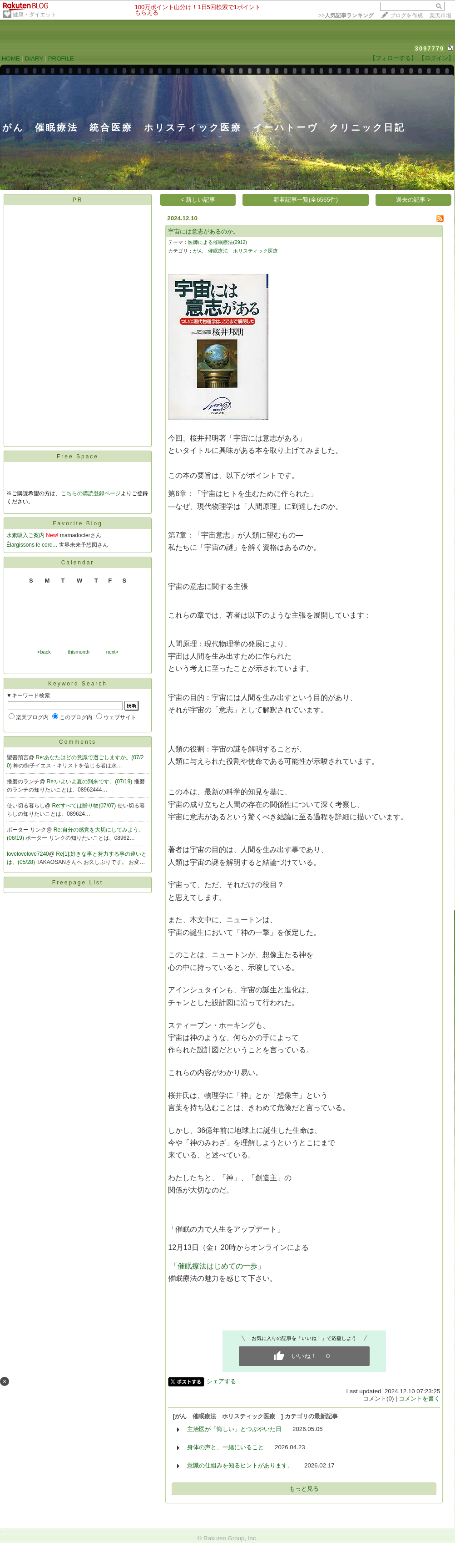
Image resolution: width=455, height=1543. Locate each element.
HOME (11, 58)
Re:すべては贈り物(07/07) (85, 805)
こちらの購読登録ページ (91, 493)
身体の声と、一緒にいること (225, 1447)
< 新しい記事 (198, 199)
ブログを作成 (406, 15)
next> (112, 652)
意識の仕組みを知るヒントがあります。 (240, 1465)
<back (44, 652)
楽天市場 (440, 15)
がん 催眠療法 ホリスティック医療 (238, 251)
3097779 (430, 48)
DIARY (34, 58)
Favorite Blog (78, 523)
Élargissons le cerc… (32, 545)
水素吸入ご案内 (25, 535)
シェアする (221, 1381)
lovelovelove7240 (28, 854)
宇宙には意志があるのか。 (203, 231)
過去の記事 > (413, 199)
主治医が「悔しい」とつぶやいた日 (234, 1429)
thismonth (78, 652)
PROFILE (61, 58)
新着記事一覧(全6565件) (305, 199)
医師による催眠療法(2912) (217, 242)
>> (346, 15)
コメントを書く (419, 1398)
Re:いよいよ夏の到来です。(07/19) (90, 781)
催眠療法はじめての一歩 (217, 1266)
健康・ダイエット (34, 14)
